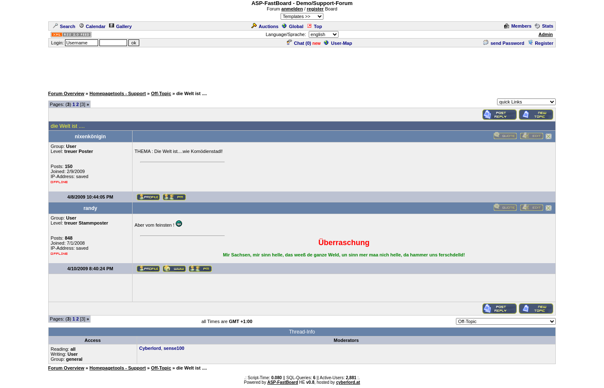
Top (314, 26)
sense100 (174, 348)
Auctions (265, 26)
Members (517, 25)
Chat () (299, 43)
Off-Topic (161, 93)
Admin (546, 34)
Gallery (120, 26)
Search (64, 26)
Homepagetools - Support (117, 93)
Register (540, 43)
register (315, 8)
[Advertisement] (302, 67)
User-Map (338, 43)
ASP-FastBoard (282, 382)
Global (292, 26)
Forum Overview (66, 93)
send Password (503, 43)
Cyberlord (150, 348)
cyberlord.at (348, 382)
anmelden (292, 8)
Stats (544, 25)
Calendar (92, 26)
